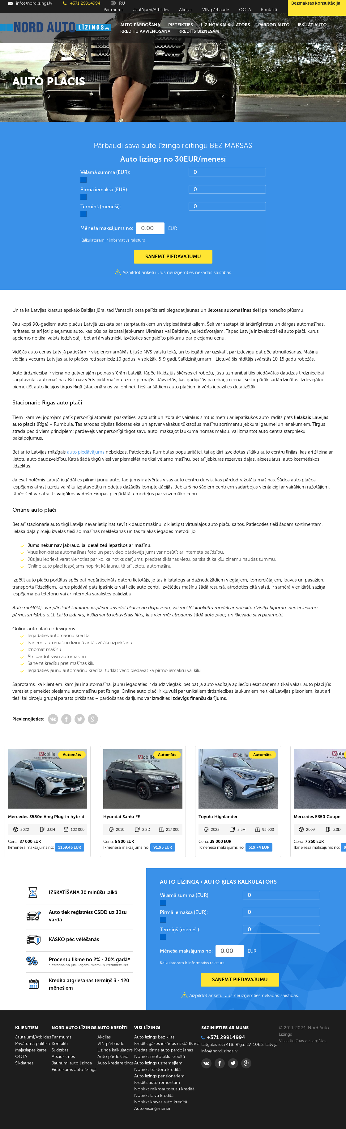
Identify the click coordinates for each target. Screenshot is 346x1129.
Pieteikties (180, 24)
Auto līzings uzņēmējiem (158, 1063)
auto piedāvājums (86, 452)
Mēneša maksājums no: (106, 228)
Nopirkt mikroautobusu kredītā (164, 1089)
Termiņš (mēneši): (100, 206)
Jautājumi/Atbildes (151, 9)
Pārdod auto (274, 24)
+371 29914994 (81, 3)
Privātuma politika (32, 1043)
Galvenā (20, 51)
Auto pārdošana (140, 24)
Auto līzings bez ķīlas (154, 1037)
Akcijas (185, 9)
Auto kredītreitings (115, 1063)
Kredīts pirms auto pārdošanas (163, 1050)
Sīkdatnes (24, 1063)
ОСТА (245, 9)
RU (118, 3)
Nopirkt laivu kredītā (153, 1095)
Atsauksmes (63, 1056)
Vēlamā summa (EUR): (105, 172)
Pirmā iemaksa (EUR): (104, 189)
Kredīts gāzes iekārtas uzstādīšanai (167, 1043)
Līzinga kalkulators (225, 24)
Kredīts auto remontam (157, 1082)
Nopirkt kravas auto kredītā (160, 1102)
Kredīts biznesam (198, 31)
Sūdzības (60, 1050)
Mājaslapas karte (31, 1050)
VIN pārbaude (215, 9)
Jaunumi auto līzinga (72, 1063)
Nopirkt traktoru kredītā (157, 1069)
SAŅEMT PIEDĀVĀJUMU (173, 257)
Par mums (113, 9)
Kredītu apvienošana (145, 31)
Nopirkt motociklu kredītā (159, 1056)
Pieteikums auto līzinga (74, 1069)
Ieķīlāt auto (312, 24)
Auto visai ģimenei (152, 1108)
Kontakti (269, 9)
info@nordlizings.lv (30, 3)
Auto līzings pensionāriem (159, 1076)
